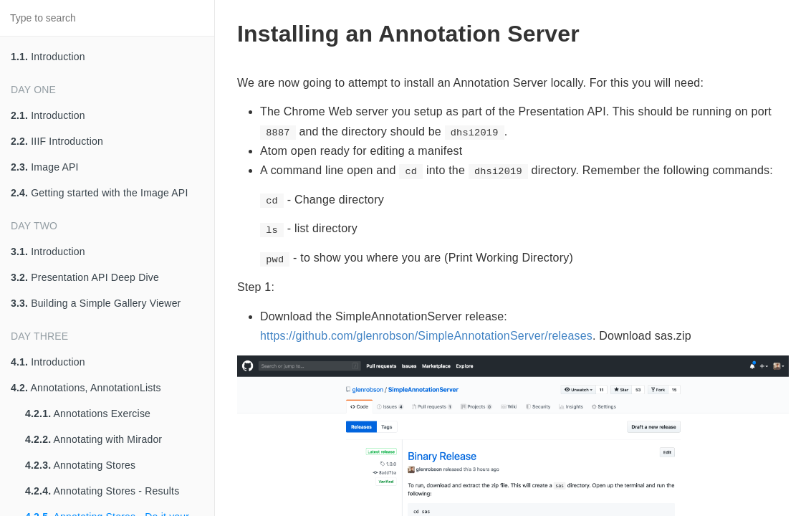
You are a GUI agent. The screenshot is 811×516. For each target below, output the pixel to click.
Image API (45, 167)
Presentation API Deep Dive (85, 277)
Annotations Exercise (87, 413)
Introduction (48, 56)
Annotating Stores (80, 465)
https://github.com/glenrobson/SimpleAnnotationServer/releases (426, 336)
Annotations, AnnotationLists (86, 387)
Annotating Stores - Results (102, 491)
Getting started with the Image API (99, 193)
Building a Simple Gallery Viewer (96, 303)
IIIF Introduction (57, 141)
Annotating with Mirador (93, 439)
